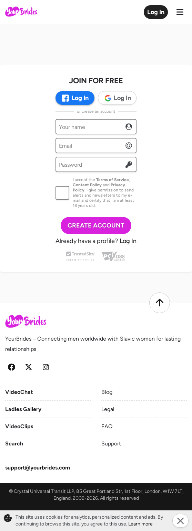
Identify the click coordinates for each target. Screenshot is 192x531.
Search (14, 443)
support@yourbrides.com (37, 467)
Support (111, 443)
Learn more (140, 524)
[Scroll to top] (159, 302)
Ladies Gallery (23, 409)
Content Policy (87, 184)
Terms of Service (112, 179)
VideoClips (19, 426)
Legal (107, 409)
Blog (106, 392)
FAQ (106, 426)
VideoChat (19, 392)
